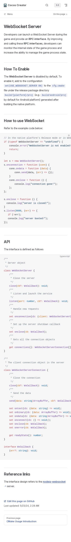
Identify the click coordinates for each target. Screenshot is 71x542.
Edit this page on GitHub (19, 501)
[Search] (47, 5)
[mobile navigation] (66, 5)
